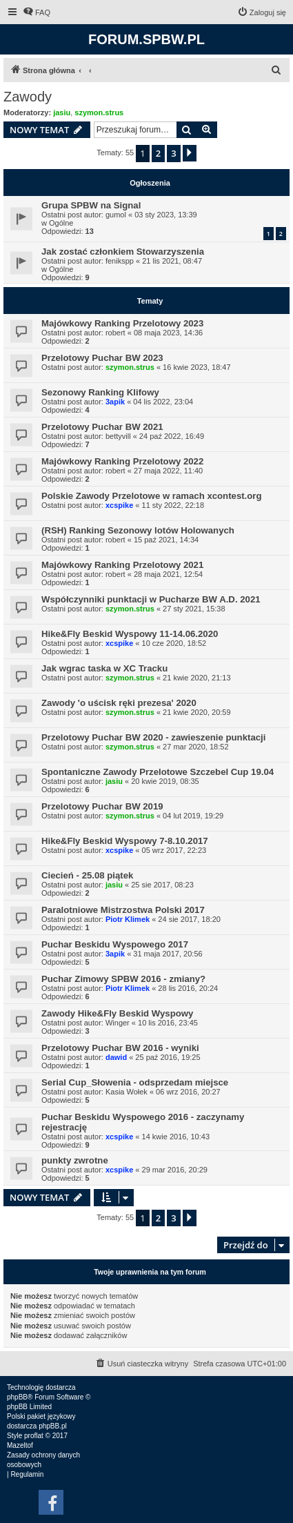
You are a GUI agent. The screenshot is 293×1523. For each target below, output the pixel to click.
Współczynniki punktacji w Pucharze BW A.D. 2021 (151, 599)
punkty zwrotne (74, 1160)
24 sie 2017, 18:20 (189, 919)
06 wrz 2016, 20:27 (188, 1092)
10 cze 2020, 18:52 (174, 643)
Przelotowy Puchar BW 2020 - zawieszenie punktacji (153, 737)
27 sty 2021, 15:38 (194, 609)
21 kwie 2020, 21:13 (196, 678)
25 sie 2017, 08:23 (162, 885)
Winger (117, 1023)
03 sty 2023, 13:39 (165, 214)
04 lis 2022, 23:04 (163, 401)
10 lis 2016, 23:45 (168, 1023)
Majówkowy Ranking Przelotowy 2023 (122, 323)
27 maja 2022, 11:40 (168, 470)
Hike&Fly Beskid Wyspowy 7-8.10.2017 (124, 841)
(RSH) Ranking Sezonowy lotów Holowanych (137, 530)
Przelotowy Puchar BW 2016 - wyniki (120, 1048)
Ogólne (61, 223)
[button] (189, 153)
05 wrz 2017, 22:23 (174, 850)
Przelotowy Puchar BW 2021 (102, 427)
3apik (115, 401)
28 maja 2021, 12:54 (168, 574)
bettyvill (118, 436)
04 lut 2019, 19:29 (193, 816)
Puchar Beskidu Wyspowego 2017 (114, 944)
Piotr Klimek (127, 919)
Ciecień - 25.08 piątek (87, 875)
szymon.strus (98, 112)
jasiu (61, 112)
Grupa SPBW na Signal (91, 205)
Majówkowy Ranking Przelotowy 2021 (122, 565)
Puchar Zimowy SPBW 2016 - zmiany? (123, 979)
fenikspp (119, 261)
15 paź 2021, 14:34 (166, 539)
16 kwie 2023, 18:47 (196, 367)
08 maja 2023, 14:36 (168, 332)
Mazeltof (20, 1445)
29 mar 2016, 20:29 (175, 1170)
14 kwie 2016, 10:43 (176, 1136)
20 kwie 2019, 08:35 (165, 781)
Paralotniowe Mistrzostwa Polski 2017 (123, 910)
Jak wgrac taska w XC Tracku (104, 668)
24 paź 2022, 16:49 (171, 436)
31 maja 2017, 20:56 (167, 954)
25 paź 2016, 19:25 (167, 1057)
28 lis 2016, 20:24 (188, 988)
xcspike (119, 505)
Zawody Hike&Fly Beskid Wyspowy (117, 1013)
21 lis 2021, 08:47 (172, 261)
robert (115, 332)
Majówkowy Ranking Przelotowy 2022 (122, 461)
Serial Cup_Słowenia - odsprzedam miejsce (134, 1082)
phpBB (17, 1397)
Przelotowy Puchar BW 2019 (102, 806)
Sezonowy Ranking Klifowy (100, 392)
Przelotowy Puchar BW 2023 (102, 358)
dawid (116, 1057)
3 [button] (173, 153)
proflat (33, 1436)
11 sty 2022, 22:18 (173, 505)
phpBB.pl (53, 1426)
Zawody (27, 96)
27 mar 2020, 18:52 (195, 747)
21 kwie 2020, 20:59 (196, 712)
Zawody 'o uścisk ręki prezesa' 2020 (118, 703)
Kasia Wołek (126, 1092)
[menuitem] (36, 12)
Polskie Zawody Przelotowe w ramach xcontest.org (151, 496)
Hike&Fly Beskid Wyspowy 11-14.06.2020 (129, 634)
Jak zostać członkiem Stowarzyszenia (122, 251)
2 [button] (158, 153)
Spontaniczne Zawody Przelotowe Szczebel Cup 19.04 (157, 772)
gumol (115, 214)
